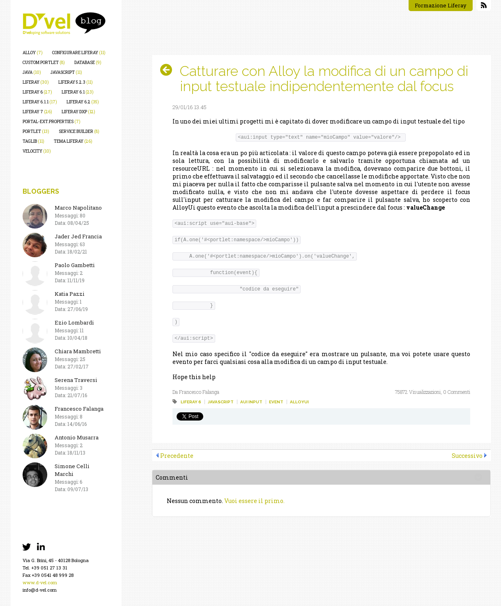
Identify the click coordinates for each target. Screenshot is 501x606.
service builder (79, 131)
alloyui (299, 402)
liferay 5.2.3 (75, 82)
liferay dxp (78, 111)
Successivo (467, 456)
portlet (36, 131)
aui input (251, 402)
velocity (37, 151)
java (32, 72)
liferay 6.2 (83, 102)
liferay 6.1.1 (40, 102)
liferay (36, 82)
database (87, 62)
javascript (66, 72)
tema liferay (73, 141)
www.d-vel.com (40, 582)
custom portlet (44, 62)
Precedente (176, 456)
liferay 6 (37, 92)
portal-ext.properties (51, 121)
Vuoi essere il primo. (254, 501)
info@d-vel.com (40, 590)
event (276, 402)
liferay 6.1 (78, 92)
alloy (33, 52)
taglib (33, 141)
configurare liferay (79, 52)
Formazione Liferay (441, 5)
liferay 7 (37, 111)
